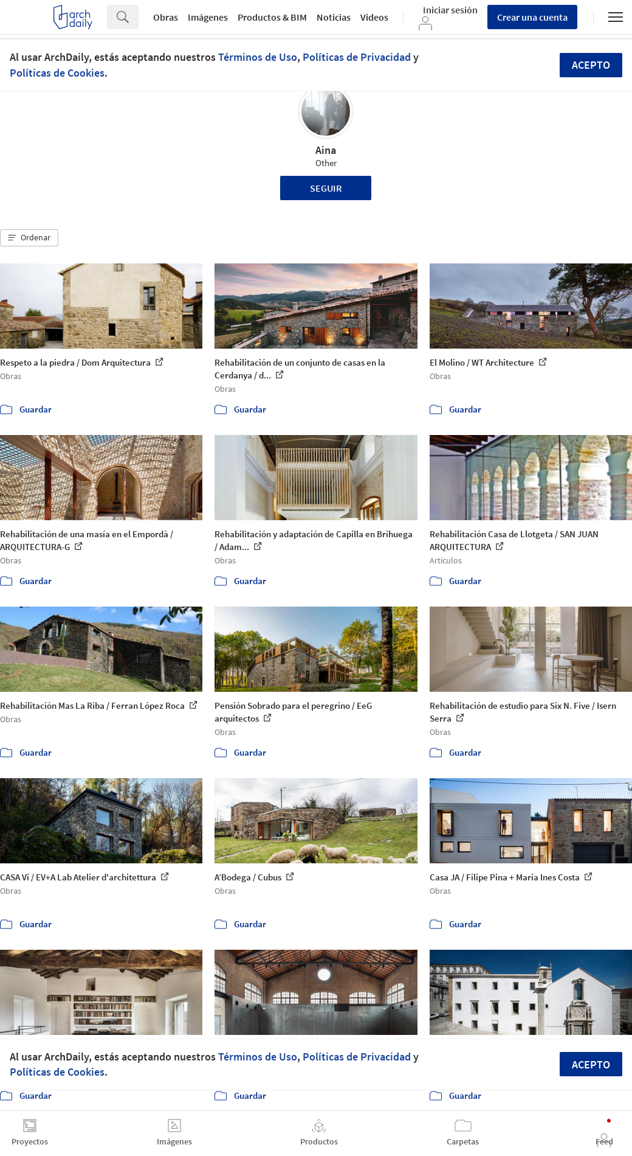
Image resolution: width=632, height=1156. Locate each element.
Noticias (334, 17)
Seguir (326, 188)
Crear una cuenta (532, 17)
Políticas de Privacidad (357, 57)
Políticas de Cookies (57, 73)
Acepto (591, 65)
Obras (165, 17)
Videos (374, 17)
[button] (29, 237)
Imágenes (208, 17)
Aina (325, 150)
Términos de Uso (257, 57)
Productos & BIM (272, 17)
